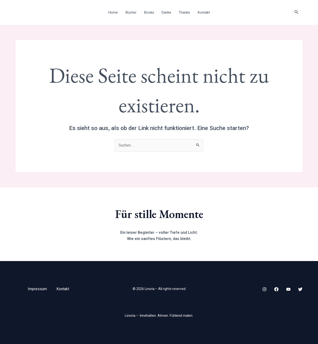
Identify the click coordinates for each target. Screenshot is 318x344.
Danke (166, 12)
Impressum (37, 289)
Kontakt (203, 12)
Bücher (131, 12)
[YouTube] (288, 289)
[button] (296, 12)
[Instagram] (264, 289)
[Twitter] (300, 289)
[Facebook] (276, 289)
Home (113, 12)
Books (149, 12)
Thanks (184, 12)
